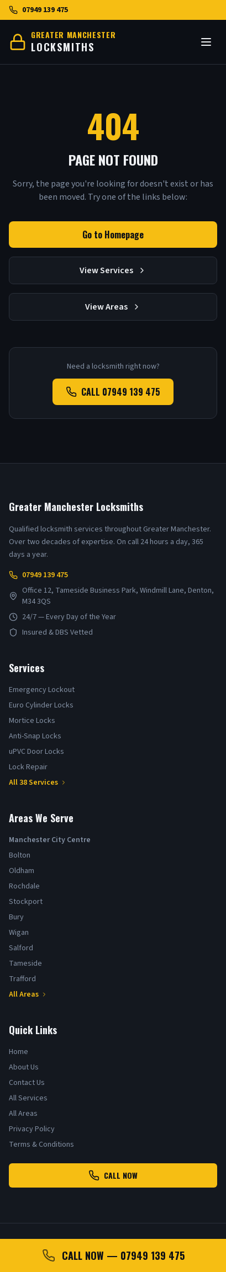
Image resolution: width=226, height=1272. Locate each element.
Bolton (19, 855)
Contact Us (27, 1082)
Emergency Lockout (42, 689)
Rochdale (24, 886)
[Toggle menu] (206, 42)
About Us (24, 1067)
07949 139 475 (38, 9)
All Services (28, 1098)
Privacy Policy (32, 1129)
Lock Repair (28, 767)
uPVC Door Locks (36, 751)
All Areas (28, 994)
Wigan (19, 932)
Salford (21, 948)
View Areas (113, 307)
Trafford (22, 978)
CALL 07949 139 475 (113, 391)
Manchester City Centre (50, 839)
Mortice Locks (32, 720)
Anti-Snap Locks (35, 736)
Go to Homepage (113, 234)
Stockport (26, 901)
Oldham (21, 870)
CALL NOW (113, 1175)
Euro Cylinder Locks (41, 705)
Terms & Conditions (41, 1144)
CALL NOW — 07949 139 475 (113, 1255)
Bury (16, 917)
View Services (113, 270)
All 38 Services (38, 782)
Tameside (25, 963)
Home (18, 1051)
